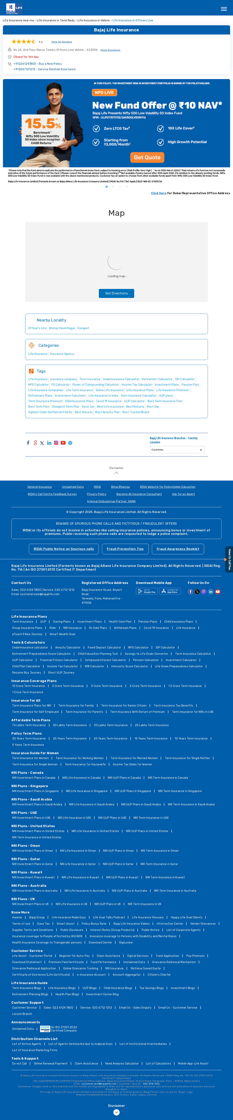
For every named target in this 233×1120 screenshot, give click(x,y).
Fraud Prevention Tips (125, 549)
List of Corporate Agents (184, 930)
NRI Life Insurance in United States (95, 831)
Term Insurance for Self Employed (35, 712)
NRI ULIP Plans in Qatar (118, 864)
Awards (17, 917)
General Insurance (40, 487)
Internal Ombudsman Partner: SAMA (111, 501)
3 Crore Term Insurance (107, 686)
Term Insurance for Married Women (134, 758)
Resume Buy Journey (26, 672)
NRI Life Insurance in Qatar (78, 864)
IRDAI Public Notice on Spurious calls (64, 549)
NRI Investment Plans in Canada (33, 777)
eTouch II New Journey (27, 634)
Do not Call (19, 1063)
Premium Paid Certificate (66, 962)
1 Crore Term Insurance (27, 692)
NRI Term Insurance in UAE (151, 818)
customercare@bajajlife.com (40, 594)
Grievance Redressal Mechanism (174, 962)
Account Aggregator (127, 974)
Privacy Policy (96, 494)
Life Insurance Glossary (148, 917)
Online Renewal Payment (51, 1063)
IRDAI (97, 487)
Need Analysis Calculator (122, 1063)
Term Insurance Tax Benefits (173, 705)
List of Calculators (158, 1063)
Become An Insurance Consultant (139, 494)
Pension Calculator (146, 660)
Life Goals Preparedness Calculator (179, 666)
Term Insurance (22, 621)
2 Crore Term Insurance (145, 686)
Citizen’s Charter (159, 974)
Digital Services (138, 956)
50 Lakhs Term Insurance (70, 725)
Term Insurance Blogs (26, 988)
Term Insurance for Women (30, 758)
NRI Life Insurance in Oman (78, 850)
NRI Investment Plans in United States (38, 831)
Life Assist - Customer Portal (32, 956)
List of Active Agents (26, 1044)
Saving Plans (62, 621)
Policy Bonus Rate (94, 923)
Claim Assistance (108, 956)
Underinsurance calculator (30, 647)
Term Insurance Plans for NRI (31, 705)
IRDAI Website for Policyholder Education (167, 487)
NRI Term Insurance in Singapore (180, 791)
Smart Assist (66, 923)
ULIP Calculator (22, 660)
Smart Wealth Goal (62, 634)
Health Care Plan (120, 621)
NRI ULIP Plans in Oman (118, 850)
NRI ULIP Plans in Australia (129, 890)
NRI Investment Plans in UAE (31, 818)
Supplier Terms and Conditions (32, 930)
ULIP (43, 621)
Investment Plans (90, 621)
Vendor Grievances (203, 923)
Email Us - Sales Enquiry (135, 1007)
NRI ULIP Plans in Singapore (133, 791)
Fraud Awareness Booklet (178, 549)
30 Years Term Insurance (29, 738)
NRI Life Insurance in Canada (81, 777)
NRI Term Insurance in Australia (175, 890)
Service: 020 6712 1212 (96, 1007)
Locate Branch (22, 1014)
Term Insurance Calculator (193, 654)
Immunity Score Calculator (129, 666)
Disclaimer (116, 468)
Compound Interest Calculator (105, 660)
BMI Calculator (94, 666)
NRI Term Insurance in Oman (160, 850)
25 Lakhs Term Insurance (152, 725)
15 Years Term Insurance (151, 738)
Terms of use (21, 923)
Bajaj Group (37, 917)
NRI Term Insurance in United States (36, 837)
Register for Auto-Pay (74, 956)
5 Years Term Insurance (28, 745)
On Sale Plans (98, 628)
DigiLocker (126, 942)
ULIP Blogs (90, 988)
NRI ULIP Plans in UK (107, 904)
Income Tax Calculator (62, 666)
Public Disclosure (72, 930)
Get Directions (116, 293)
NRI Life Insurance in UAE (74, 818)
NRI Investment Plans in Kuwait (33, 877)
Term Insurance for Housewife (85, 764)
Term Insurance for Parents (84, 712)
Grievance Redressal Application (34, 968)
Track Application (167, 956)
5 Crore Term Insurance (68, 686)
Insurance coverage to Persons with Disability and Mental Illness (133, 936)
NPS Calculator (138, 647)
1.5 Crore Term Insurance (185, 686)
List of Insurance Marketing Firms (35, 1050)
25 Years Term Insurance (70, 738)
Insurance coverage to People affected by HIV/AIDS (47, 936)
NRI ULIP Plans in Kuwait (122, 877)
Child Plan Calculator (26, 666)
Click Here (158, 193)
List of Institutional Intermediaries (143, 1044)
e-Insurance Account (91, 974)
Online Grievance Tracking (80, 968)
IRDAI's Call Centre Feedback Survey (52, 494)
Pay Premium (195, 956)
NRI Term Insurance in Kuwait (165, 877)
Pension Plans (148, 621)
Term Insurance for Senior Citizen (124, 705)
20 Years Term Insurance (111, 738)
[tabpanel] (116, 131)
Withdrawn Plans (125, 628)
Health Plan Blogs (67, 994)
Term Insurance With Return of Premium (137, 712)
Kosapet (83, 328)
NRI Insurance (72, 628)
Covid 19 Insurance (156, 628)
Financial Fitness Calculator (59, 660)
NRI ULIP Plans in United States (147, 831)
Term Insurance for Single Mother (187, 758)
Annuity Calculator (68, 647)
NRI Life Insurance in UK (71, 904)
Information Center (170, 923)
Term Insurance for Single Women (35, 764)
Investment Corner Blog (102, 994)
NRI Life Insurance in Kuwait (80, 877)
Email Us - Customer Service (178, 1007)
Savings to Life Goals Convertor (146, 654)
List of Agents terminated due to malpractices (81, 1044)
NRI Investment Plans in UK (30, 904)
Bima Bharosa (120, 487)
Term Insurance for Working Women (80, 758)
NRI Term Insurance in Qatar (159, 864)
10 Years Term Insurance (191, 738)
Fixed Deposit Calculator (104, 647)
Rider (53, 628)
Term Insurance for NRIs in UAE (193, 712)
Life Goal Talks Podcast (109, 917)
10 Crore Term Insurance (28, 686)
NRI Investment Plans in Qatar (32, 864)
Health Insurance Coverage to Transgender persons (47, 942)
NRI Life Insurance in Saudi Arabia (91, 804)
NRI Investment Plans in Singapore (35, 791)
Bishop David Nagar (62, 328)
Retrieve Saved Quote (146, 968)
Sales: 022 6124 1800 (58, 1007)
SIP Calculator (165, 647)
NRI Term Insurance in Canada (168, 777)
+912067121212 (45, 69)
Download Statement (27, 962)
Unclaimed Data (73, 487)
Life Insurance (185, 628)
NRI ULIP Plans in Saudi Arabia (141, 804)
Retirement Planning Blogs (30, 994)
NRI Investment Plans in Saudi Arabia (37, 804)
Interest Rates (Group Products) (112, 930)
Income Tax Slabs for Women (132, 764)
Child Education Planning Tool (98, 654)
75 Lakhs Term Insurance (29, 725)
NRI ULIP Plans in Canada (124, 777)
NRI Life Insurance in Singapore (87, 791)
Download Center (100, 942)
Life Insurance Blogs (62, 988)
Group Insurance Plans (27, 628)
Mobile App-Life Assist (193, 1063)
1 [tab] (106, 187)
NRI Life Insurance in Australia (85, 890)
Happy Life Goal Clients (187, 917)
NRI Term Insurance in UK (144, 904)
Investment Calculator (181, 660)
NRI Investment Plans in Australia (35, 890)
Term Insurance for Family (76, 705)
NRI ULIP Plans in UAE (112, 818)
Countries (157, 449)
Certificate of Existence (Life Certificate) (41, 974)
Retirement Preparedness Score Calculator (41, 654)
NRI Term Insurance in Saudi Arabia (191, 804)
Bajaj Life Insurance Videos (132, 923)
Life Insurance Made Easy (69, 917)
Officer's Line (37, 328)
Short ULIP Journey (61, 672)
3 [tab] (120, 187)
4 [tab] (127, 187)
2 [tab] (113, 187)
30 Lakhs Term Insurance (111, 725)
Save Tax (43, 923)
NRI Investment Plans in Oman (32, 850)
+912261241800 (38, 64)
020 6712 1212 (151, 1083)
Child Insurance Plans (178, 621)
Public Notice (151, 930)
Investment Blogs (183, 988)
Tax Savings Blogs (151, 988)
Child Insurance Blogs (118, 988)
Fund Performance (103, 962)
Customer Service (24, 1007)
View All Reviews (61, 41)
